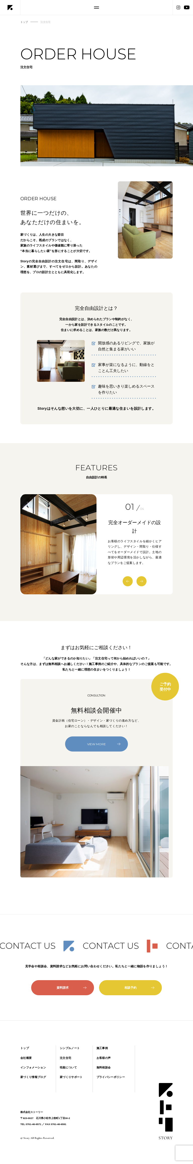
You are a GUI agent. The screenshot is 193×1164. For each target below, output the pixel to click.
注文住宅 (65, 1057)
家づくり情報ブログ (33, 1076)
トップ (24, 1048)
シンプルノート (70, 1048)
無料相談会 (103, 1067)
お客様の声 (103, 1057)
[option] (58, 544)
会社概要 (26, 1057)
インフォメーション (33, 1067)
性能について (68, 1067)
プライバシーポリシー (110, 1076)
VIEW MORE (103, 744)
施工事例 (102, 1048)
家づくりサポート (71, 1076)
